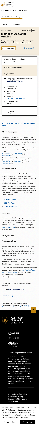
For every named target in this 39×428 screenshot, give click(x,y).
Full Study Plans (10, 200)
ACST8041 (6, 156)
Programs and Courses (14, 10)
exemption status (8, 227)
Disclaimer (12, 397)
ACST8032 (18, 162)
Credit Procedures (10, 206)
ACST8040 (6, 154)
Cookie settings (9, 422)
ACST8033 (18, 154)
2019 (34, 30)
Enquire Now (8, 48)
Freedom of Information (18, 399)
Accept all (27, 422)
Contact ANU (13, 394)
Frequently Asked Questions (22, 307)
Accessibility (13, 402)
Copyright (23, 394)
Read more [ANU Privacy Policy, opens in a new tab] (24, 417)
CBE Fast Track (9, 203)
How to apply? (29, 48)
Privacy (20, 397)
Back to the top (7, 296)
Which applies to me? (9, 74)
